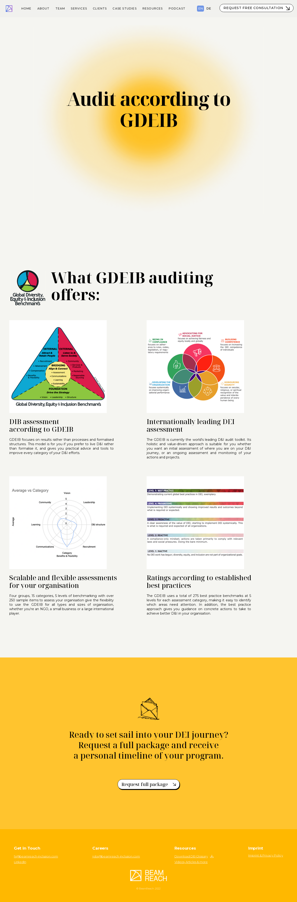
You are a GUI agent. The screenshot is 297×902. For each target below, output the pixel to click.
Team (60, 8)
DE (208, 8)
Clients (100, 8)
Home (26, 8)
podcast (177, 8)
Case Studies (124, 8)
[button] (79, 7)
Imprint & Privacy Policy (265, 855)
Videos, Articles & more (191, 862)
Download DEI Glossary (191, 856)
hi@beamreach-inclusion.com (36, 856)
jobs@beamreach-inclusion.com (116, 856)
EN (200, 8)
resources (152, 8)
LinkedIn (20, 862)
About (43, 8)
